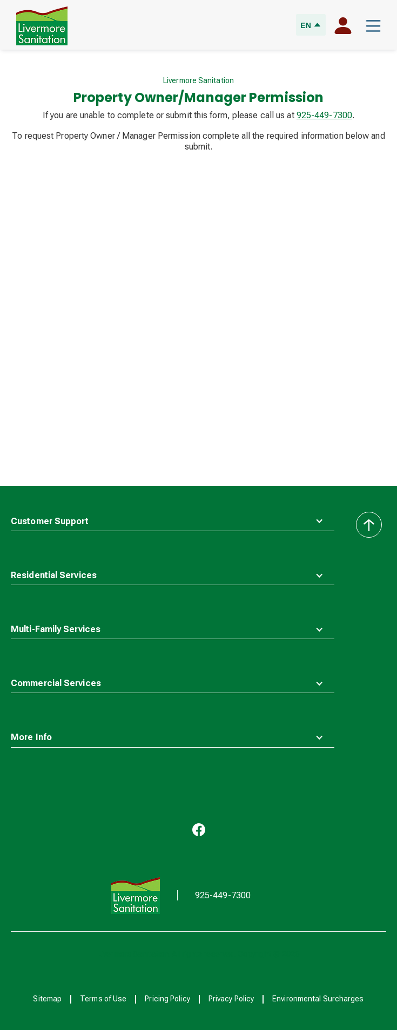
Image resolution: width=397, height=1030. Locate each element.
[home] (39, 25)
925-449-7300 (324, 115)
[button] (373, 26)
